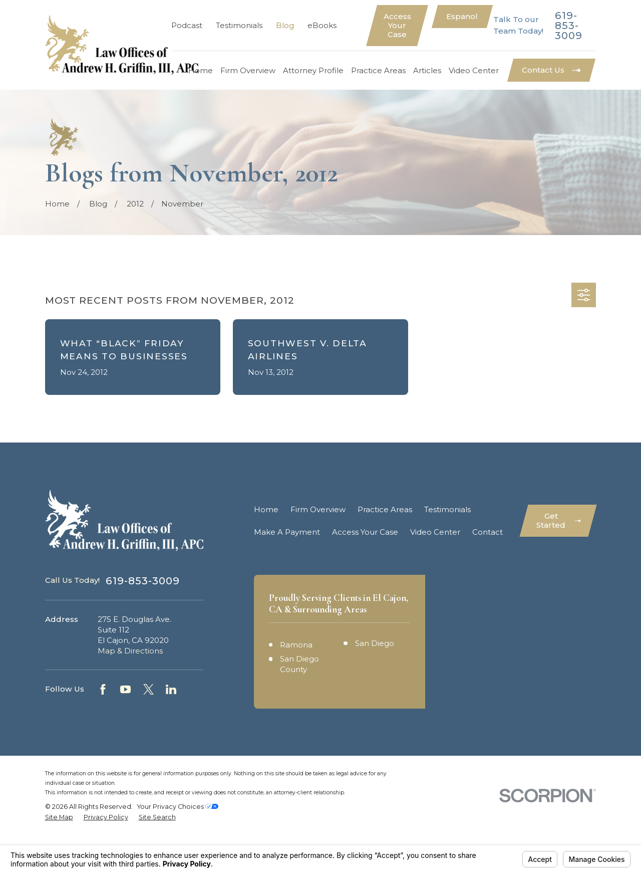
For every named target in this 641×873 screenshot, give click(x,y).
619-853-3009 (568, 26)
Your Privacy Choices (177, 844)
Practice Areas (385, 509)
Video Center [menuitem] (474, 70)
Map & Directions (130, 651)
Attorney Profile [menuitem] (313, 70)
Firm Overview (318, 509)
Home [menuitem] (200, 70)
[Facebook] (103, 689)
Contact (487, 532)
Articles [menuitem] (427, 70)
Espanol (462, 16)
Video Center (435, 532)
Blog (285, 25)
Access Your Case (397, 25)
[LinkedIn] (171, 689)
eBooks (322, 25)
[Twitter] (148, 689)
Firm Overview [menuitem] (247, 70)
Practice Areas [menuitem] (378, 70)
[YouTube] (125, 689)
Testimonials (239, 25)
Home (266, 509)
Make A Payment (287, 532)
